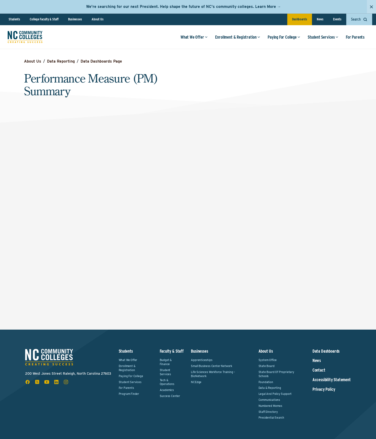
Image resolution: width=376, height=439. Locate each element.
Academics (167, 390)
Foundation (265, 382)
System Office (267, 360)
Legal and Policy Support (275, 394)
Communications (269, 400)
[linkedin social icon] (56, 382)
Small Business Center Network (211, 366)
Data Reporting (61, 61)
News (320, 19)
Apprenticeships (201, 360)
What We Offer (194, 37)
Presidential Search (271, 417)
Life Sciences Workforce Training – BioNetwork (213, 374)
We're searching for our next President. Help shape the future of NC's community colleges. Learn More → (183, 6)
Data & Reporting (269, 388)
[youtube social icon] (46, 382)
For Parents (355, 37)
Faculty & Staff (172, 351)
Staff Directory (268, 412)
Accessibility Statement (331, 379)
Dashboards (299, 19)
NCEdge (196, 382)
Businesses (75, 19)
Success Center (170, 396)
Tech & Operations (167, 382)
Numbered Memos (270, 406)
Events (337, 19)
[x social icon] (37, 382)
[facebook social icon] (27, 382)
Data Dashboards (326, 351)
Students (14, 19)
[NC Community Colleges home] (25, 37)
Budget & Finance (166, 362)
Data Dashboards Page (101, 61)
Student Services (323, 37)
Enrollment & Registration (238, 37)
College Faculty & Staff (44, 19)
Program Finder (129, 394)
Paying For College (284, 37)
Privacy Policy (323, 389)
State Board (266, 366)
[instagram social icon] (66, 382)
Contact (318, 370)
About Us (98, 19)
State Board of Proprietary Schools (276, 374)
